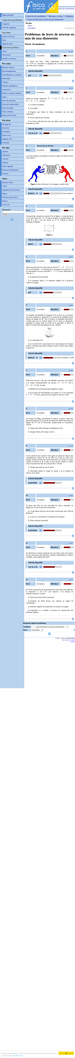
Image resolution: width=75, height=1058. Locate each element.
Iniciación (5, 128)
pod (29, 75)
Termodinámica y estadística (12, 75)
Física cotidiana (7, 112)
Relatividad (6, 78)
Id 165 (71, 370)
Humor (4, 193)
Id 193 (71, 543)
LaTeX (4, 186)
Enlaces (5, 201)
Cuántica (5, 82)
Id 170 (71, 446)
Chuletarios (6, 155)
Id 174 (71, 409)
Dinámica (69, 16)
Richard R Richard (33, 193)
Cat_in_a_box (33, 133)
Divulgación (6, 124)
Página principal (7, 15)
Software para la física (10, 197)
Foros (4, 40)
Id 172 (71, 580)
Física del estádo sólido (10, 104)
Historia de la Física (9, 115)
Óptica (4, 97)
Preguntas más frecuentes (11, 190)
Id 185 (71, 305)
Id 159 (71, 206)
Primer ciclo (6, 135)
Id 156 (71, 88)
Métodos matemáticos (10, 86)
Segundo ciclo (7, 139)
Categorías (6, 24)
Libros (4, 51)
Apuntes (5, 151)
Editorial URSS (7, 182)
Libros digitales (7, 166)
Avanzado (5, 143)
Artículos (5, 159)
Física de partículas (9, 101)
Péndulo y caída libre (68, 358)
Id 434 (71, 146)
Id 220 (71, 51)
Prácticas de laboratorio (10, 170)
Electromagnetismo (9, 71)
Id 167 (71, 257)
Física (73, 638)
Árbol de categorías (9, 27)
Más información (18, 1056)
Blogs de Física (7, 44)
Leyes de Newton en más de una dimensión (45, 19)
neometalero (32, 483)
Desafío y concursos (9, 58)
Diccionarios (6, 55)
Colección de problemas (65, 8)
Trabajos (5, 162)
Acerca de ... (6, 205)
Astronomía (6, 89)
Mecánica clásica (8, 67)
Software (5, 174)
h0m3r (30, 244)
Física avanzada (7, 108)
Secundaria (6, 132)
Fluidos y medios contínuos (11, 93)
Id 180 (71, 495)
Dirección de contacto (68, 640)
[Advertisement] (49, 3)
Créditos (72, 641)
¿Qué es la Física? (8, 36)
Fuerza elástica (67, 193)
